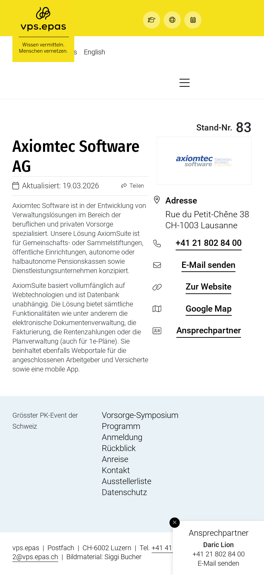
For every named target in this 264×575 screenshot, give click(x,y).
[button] (153, 19)
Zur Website (208, 287)
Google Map (209, 309)
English (94, 52)
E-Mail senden (218, 563)
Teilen (132, 185)
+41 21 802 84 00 (218, 554)
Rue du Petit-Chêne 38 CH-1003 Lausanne (208, 212)
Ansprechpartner (208, 330)
